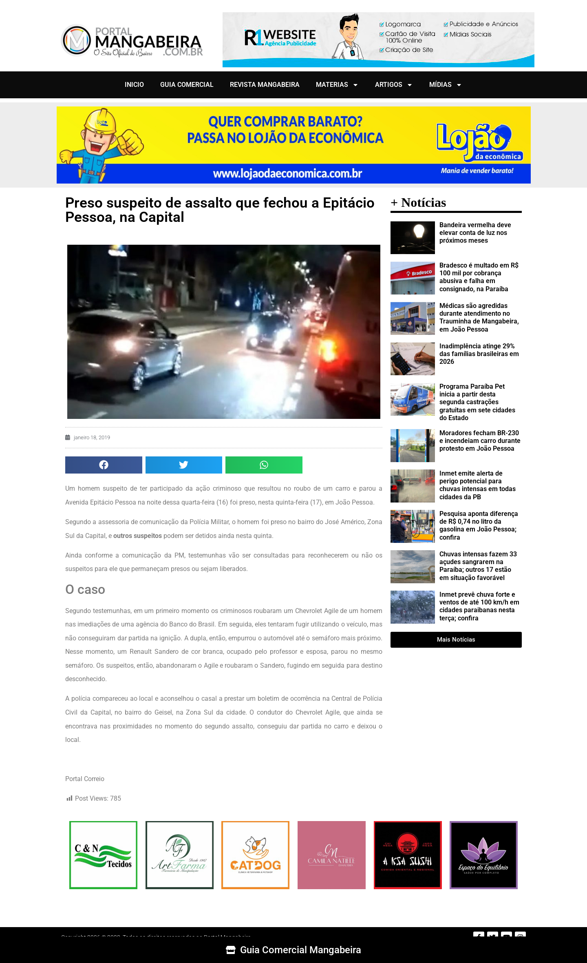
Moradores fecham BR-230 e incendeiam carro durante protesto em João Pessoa (480, 440)
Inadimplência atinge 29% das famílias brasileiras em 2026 (479, 353)
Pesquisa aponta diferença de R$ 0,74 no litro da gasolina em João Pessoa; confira (478, 525)
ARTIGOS (394, 84)
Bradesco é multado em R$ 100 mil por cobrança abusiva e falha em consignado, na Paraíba (479, 277)
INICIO (134, 85)
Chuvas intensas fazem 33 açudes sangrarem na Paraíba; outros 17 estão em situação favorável (478, 566)
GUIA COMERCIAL (187, 85)
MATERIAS (337, 84)
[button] (103, 465)
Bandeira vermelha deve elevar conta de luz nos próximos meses (475, 232)
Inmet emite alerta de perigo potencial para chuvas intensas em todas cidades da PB (477, 485)
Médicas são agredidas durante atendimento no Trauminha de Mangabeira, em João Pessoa (479, 317)
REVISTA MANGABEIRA (265, 85)
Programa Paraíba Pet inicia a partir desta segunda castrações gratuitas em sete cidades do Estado (477, 402)
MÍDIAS (445, 84)
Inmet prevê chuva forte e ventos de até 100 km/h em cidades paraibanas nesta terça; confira (479, 606)
